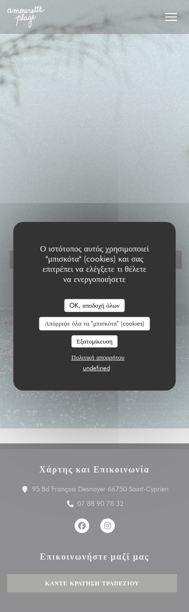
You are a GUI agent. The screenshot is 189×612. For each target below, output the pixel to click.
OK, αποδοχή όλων (94, 305)
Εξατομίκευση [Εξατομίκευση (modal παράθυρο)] (95, 341)
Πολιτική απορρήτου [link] (97, 357)
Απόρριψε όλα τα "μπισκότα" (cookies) (94, 323)
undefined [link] (96, 368)
